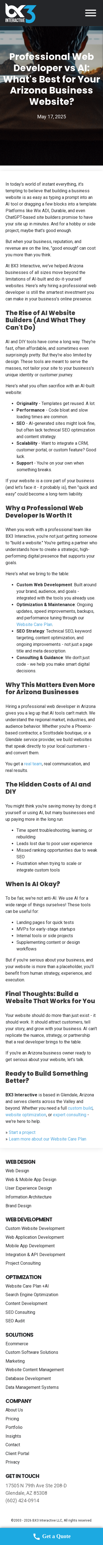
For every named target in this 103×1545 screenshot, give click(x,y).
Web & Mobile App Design (30, 1179)
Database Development (28, 1378)
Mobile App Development (30, 1245)
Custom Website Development (35, 1228)
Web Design (17, 1170)
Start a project (22, 1132)
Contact (12, 1444)
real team (33, 763)
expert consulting (69, 1114)
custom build (80, 1108)
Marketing (15, 1361)
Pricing (12, 1418)
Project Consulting (23, 1263)
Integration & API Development (35, 1254)
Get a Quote (51, 1537)
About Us (14, 1410)
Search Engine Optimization (31, 1294)
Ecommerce (16, 1343)
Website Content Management (34, 1369)
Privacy (12, 1462)
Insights (13, 1436)
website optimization (25, 1114)
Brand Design (18, 1205)
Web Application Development (34, 1237)
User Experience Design (28, 1188)
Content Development (26, 1303)
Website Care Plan (34, 624)
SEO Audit (15, 1320)
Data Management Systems (32, 1387)
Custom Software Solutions (31, 1352)
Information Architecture (28, 1197)
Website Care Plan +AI (27, 1286)
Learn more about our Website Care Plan (47, 1139)
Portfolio (14, 1427)
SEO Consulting (20, 1312)
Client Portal (17, 1453)
